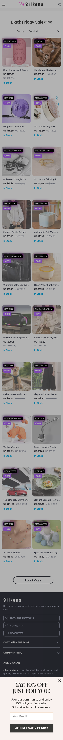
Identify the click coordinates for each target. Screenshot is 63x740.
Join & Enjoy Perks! (31, 728)
